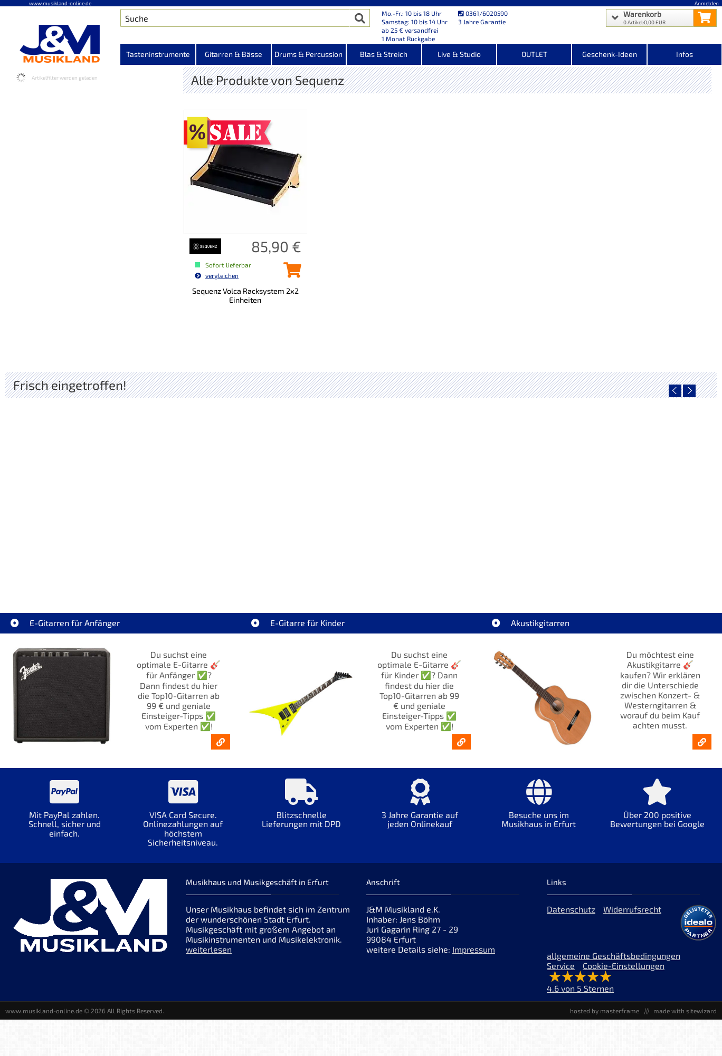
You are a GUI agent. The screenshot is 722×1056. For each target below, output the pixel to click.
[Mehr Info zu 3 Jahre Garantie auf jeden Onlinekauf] (420, 811)
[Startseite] (60, 43)
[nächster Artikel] (689, 391)
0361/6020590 (483, 13)
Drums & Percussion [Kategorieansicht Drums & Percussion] (308, 54)
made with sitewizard (685, 1010)
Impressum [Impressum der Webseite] (473, 949)
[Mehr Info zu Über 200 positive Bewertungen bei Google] (657, 811)
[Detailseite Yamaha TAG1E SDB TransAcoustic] (272, 487)
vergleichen (217, 275)
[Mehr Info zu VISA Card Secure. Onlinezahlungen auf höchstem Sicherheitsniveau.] (183, 820)
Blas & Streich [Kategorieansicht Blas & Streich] (383, 54)
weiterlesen (209, 949)
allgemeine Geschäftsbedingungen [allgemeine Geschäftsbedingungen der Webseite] (613, 956)
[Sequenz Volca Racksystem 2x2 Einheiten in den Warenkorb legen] (289, 273)
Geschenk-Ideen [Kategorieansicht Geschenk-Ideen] (609, 54)
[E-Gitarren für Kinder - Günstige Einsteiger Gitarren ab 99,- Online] (461, 742)
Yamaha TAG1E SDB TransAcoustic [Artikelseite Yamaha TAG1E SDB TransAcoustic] (272, 563)
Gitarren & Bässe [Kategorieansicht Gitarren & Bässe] (233, 54)
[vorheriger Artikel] (675, 391)
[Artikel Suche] (235, 18)
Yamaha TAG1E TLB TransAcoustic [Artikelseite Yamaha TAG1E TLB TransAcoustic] (450, 563)
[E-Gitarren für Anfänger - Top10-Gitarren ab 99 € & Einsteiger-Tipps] (220, 742)
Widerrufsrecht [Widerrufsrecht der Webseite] (632, 909)
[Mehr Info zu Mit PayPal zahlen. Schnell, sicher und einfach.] (65, 815)
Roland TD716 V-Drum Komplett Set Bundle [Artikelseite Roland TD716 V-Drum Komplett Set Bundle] (94, 563)
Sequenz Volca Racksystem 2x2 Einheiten (245, 295)
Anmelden (707, 3)
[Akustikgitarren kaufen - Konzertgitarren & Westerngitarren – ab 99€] (701, 742)
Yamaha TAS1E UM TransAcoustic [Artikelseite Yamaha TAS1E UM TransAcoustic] (628, 563)
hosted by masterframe (604, 1010)
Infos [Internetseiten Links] (684, 54)
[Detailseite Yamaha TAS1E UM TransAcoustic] (627, 487)
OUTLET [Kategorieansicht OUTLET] (534, 54)
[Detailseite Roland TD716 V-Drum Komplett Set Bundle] (94, 487)
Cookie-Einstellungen (623, 966)
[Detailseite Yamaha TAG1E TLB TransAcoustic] (450, 487)
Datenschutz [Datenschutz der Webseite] (571, 909)
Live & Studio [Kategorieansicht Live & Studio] (459, 54)
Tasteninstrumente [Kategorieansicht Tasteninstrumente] (158, 54)
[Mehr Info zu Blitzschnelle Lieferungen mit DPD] (302, 811)
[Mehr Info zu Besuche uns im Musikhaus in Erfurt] (538, 811)
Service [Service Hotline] (561, 966)
